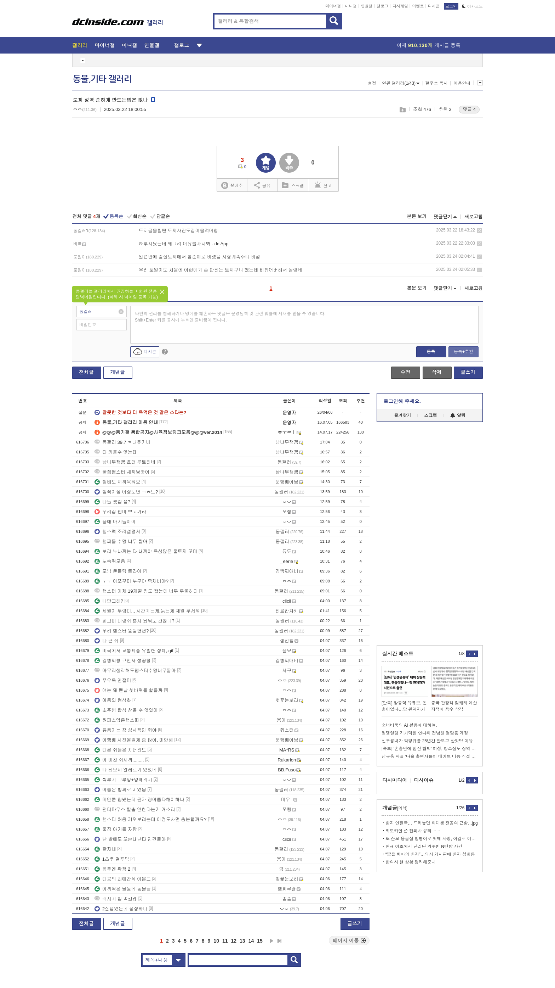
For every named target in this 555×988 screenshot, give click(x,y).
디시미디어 (394, 780)
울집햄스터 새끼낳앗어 (122, 472)
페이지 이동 (349, 940)
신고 (323, 185)
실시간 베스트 (397, 654)
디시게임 (400, 6)
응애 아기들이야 (115, 521)
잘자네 (105, 849)
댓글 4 (469, 109)
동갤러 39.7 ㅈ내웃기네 (123, 442)
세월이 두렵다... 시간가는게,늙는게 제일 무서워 (147, 611)
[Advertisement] (430, 533)
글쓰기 (467, 372)
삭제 (479, 230)
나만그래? (109, 601)
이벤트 (418, 6)
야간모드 (472, 6)
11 (225, 941)
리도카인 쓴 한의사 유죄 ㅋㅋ (413, 830)
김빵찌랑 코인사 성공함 (123, 660)
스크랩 (402, 110)
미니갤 (351, 6)
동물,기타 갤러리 (102, 79)
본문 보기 (417, 216)
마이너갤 (333, 6)
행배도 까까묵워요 (118, 482)
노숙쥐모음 (110, 561)
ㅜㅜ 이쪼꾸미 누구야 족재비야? (131, 581)
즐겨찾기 (402, 415)
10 (216, 941)
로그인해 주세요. (402, 401)
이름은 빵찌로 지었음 (120, 789)
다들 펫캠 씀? (112, 501)
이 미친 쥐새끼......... (119, 760)
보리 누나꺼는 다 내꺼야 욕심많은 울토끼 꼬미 (146, 551)
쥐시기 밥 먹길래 (116, 899)
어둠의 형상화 (113, 700)
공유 (262, 185)
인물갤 (367, 6)
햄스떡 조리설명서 (118, 531)
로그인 (451, 6)
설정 (372, 83)
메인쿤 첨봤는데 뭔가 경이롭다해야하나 (139, 799)
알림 (457, 415)
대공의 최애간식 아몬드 (123, 879)
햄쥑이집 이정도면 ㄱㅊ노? (126, 492)
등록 (431, 351)
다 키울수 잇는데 (116, 452)
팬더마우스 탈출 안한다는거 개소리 (135, 809)
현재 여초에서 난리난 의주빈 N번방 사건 (423, 846)
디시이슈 (424, 780)
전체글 (86, 372)
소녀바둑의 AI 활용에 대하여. (409, 725)
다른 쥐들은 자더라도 (120, 750)
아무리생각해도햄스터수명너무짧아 (135, 670)
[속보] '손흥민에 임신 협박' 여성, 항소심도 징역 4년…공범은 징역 (430, 748)
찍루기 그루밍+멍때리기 (123, 779)
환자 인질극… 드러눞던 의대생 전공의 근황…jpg (431, 823)
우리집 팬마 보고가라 (120, 511)
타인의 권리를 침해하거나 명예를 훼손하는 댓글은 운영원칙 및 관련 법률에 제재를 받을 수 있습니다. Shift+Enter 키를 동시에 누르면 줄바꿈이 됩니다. (230, 317)
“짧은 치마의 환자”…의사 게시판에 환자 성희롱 (430, 854)
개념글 (117, 372)
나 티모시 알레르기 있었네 (126, 769)
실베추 (232, 186)
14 (251, 941)
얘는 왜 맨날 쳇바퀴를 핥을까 (128, 690)
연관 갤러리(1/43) (400, 83)
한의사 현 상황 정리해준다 (410, 862)
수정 (405, 372)
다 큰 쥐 (107, 640)
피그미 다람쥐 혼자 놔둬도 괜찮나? (134, 621)
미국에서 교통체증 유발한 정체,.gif (134, 650)
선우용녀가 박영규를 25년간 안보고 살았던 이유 (427, 740)
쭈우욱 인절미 (113, 680)
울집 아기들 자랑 (116, 829)
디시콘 (434, 6)
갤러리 (79, 45)
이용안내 (461, 83)
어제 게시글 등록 (428, 45)
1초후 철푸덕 (112, 859)
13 (242, 941)
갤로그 (382, 6)
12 (234, 941)
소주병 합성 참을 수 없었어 (126, 710)
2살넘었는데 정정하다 (121, 908)
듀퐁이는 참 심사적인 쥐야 (126, 730)
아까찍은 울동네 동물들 (123, 889)
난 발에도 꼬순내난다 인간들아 (130, 839)
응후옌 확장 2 (112, 869)
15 (260, 941)
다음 (271, 940)
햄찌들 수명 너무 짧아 (121, 541)
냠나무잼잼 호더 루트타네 (125, 462)
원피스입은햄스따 (117, 720)
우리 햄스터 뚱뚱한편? (122, 630)
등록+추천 (463, 351)
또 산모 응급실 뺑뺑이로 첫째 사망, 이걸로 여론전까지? (431, 838)
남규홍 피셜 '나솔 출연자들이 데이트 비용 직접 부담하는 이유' (430, 756)
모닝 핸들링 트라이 (118, 571)
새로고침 (473, 216)
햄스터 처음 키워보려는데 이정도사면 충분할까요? (151, 819)
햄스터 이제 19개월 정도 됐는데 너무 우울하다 (146, 591)
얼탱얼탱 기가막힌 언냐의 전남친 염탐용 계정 (425, 733)
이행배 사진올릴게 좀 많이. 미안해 (134, 740)
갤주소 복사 (436, 83)
